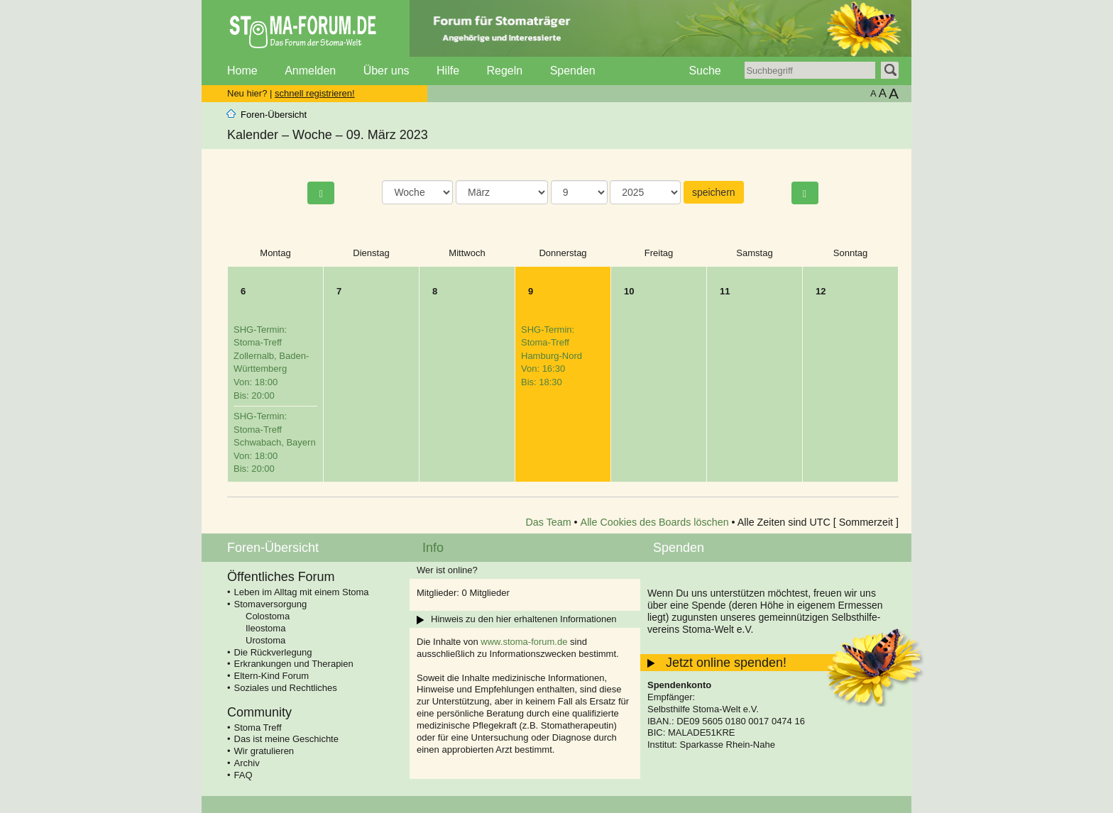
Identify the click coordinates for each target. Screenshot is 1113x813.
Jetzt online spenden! (726, 663)
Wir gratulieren (264, 751)
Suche (704, 71)
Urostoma (265, 640)
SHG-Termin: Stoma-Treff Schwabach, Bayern (275, 442)
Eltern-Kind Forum (271, 675)
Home (242, 71)
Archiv (247, 763)
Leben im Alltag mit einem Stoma (301, 592)
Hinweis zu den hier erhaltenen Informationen (524, 619)
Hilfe (448, 71)
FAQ (243, 775)
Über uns (386, 71)
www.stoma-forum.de (524, 641)
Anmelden (310, 71)
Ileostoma (265, 628)
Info (433, 548)
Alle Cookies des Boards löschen (655, 522)
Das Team (548, 522)
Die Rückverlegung (273, 652)
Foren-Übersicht (274, 114)
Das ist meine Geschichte (286, 739)
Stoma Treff (258, 727)
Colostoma (268, 616)
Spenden (573, 71)
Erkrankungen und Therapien (293, 663)
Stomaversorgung (270, 604)
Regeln (504, 71)
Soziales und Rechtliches (285, 687)
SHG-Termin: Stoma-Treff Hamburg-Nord (551, 355)
